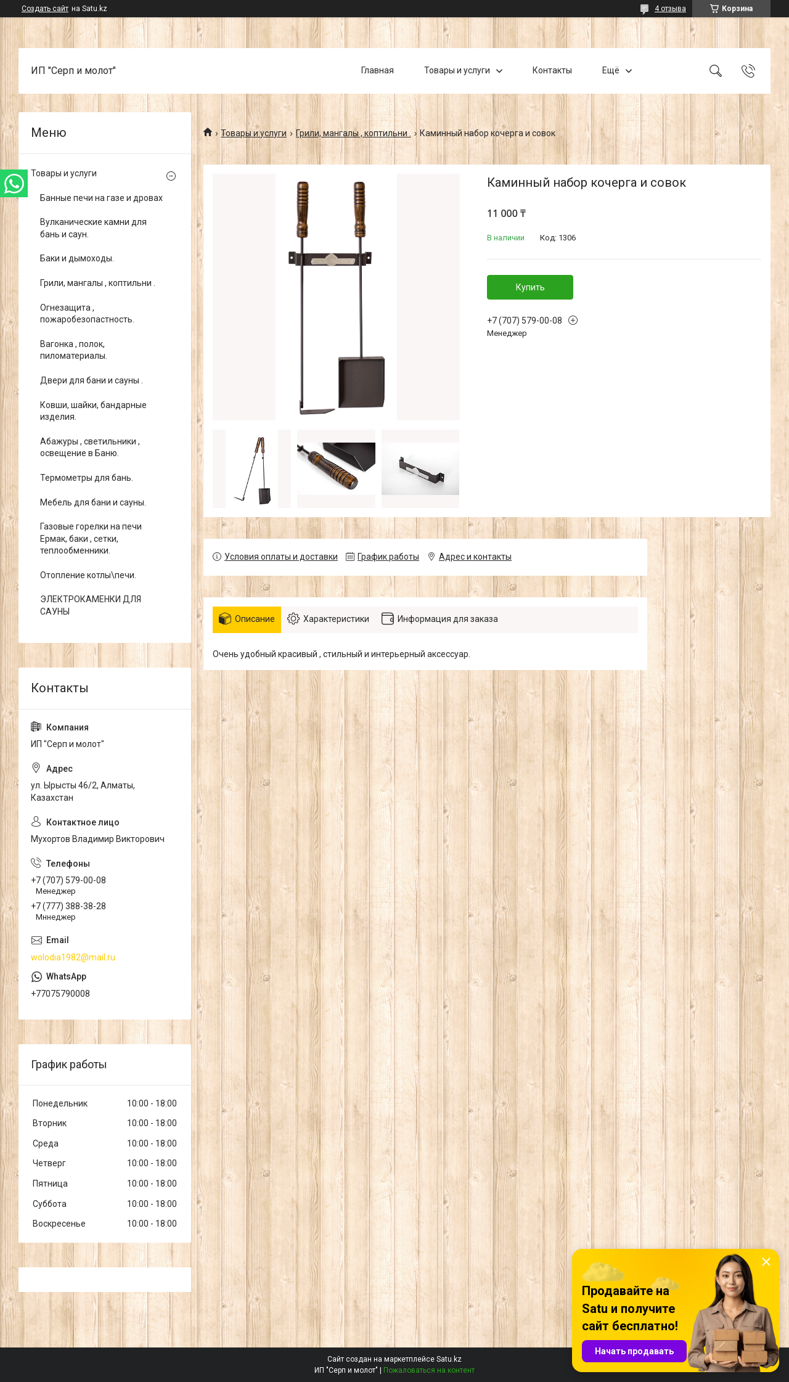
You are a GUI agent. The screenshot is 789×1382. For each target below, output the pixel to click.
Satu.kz (449, 1359)
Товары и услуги (457, 70)
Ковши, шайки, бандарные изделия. (93, 411)
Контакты (552, 70)
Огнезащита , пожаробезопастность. (87, 314)
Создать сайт (45, 8)
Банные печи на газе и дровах (101, 198)
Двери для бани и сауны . (91, 380)
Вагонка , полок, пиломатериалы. (73, 350)
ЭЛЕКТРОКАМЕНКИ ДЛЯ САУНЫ (90, 605)
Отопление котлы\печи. (88, 575)
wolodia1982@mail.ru (73, 957)
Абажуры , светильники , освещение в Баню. (90, 447)
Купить (530, 287)
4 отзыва (670, 8)
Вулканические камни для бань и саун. (93, 228)
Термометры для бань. (86, 478)
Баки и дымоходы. (77, 258)
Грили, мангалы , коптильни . (353, 133)
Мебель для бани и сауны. (93, 502)
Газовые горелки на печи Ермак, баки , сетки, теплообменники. (91, 538)
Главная (377, 70)
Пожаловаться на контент (429, 1370)
